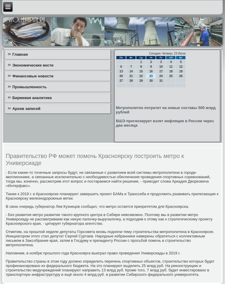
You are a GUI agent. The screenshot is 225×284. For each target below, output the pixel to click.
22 (141, 76)
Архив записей (26, 108)
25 (171, 76)
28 (131, 80)
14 (131, 71)
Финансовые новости (32, 76)
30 (151, 80)
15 (141, 71)
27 (121, 80)
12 (181, 66)
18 (171, 71)
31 (161, 80)
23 (151, 76)
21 (131, 76)
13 (121, 71)
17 (161, 71)
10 (161, 66)
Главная (20, 54)
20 (121, 76)
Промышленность (29, 87)
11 (171, 66)
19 (181, 71)
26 (181, 76)
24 (161, 76)
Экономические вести (32, 65)
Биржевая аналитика (32, 98)
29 (141, 80)
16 (151, 71)
